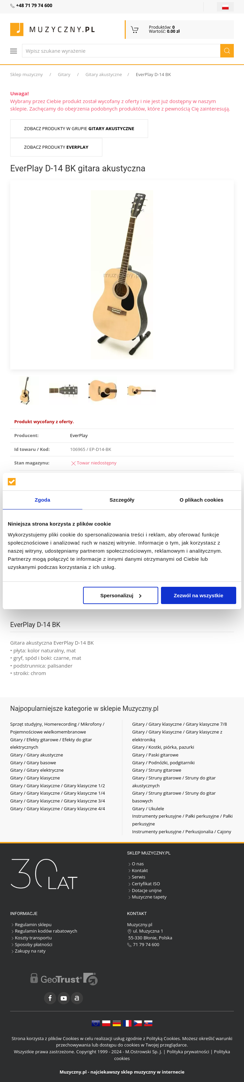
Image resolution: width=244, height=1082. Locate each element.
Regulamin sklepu (31, 924)
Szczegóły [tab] (121, 500)
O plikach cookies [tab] (201, 500)
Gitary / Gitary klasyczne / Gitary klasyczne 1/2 (57, 786)
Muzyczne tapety (146, 897)
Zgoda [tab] (42, 500)
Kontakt (137, 870)
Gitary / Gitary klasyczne (35, 778)
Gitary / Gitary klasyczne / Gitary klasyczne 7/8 (179, 724)
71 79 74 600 (143, 944)
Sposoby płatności (31, 944)
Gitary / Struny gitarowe (156, 770)
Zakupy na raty (27, 951)
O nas (135, 864)
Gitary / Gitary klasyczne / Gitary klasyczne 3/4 (57, 801)
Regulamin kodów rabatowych (43, 931)
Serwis (136, 877)
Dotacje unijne (144, 890)
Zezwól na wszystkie (198, 595)
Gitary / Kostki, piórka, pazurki (163, 747)
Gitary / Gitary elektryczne (37, 770)
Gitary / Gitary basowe (33, 763)
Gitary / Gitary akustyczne (36, 755)
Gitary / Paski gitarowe (155, 755)
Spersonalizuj (121, 595)
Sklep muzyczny (26, 74)
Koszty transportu (31, 938)
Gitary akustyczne (103, 74)
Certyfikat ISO (143, 884)
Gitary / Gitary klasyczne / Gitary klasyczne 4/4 (57, 809)
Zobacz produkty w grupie (79, 128)
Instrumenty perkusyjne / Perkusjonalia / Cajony (181, 831)
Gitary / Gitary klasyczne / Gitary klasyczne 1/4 (57, 793)
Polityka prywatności (188, 1052)
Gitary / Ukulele (148, 809)
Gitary (64, 74)
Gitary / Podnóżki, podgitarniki (163, 763)
